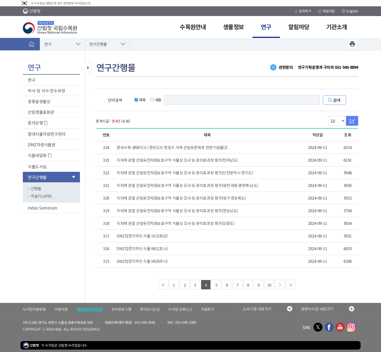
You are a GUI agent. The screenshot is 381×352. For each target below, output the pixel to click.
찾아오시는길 (150, 309)
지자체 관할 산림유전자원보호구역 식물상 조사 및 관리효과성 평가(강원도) (175, 223)
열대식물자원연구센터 (46, 134)
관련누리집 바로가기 (327, 309)
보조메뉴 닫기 (88, 67)
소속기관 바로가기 (267, 309)
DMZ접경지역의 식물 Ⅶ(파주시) (142, 261)
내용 (156, 100)
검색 (336, 100)
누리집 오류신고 (180, 309)
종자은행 (35, 123)
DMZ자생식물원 (41, 144)
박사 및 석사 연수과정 (46, 91)
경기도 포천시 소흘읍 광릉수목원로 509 (65, 322)
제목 (140, 100)
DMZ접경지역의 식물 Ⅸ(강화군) (142, 236)
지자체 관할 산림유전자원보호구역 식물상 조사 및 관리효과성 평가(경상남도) (177, 210)
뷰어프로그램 (121, 309)
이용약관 (61, 309)
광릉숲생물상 (39, 101)
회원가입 (326, 11)
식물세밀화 (37, 155)
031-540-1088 (185, 322)
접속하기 (303, 11)
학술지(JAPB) (41, 196)
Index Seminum (42, 208)
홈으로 (31, 44)
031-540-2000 (145, 322)
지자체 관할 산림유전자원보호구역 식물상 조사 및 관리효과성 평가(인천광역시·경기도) (185, 173)
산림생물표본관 (41, 112)
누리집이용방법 (34, 309)
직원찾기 (207, 309)
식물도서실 (37, 166)
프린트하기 (352, 44)
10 (269, 285)
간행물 (36, 188)
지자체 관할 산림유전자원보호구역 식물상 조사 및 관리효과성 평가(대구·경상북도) (181, 198)
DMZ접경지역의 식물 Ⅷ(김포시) (142, 248)
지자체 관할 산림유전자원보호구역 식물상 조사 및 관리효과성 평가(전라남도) (177, 160)
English (350, 11)
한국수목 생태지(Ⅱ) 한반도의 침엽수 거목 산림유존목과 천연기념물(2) (172, 147)
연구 (47, 44)
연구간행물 (98, 44)
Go (352, 121)
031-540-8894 (346, 67)
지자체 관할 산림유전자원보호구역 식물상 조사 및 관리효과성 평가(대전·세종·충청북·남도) (187, 185)
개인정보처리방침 (90, 309)
